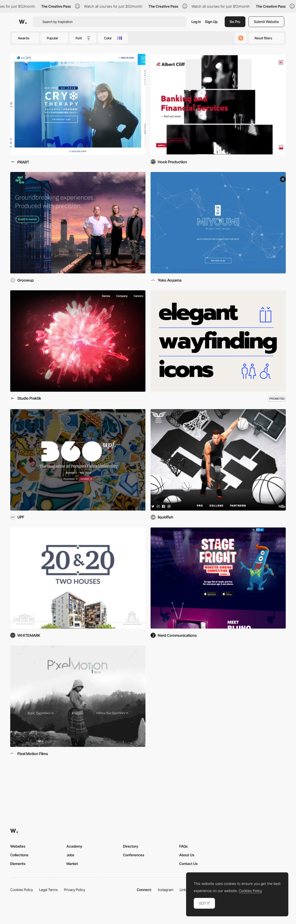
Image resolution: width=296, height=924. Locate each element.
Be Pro (235, 21)
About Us (186, 855)
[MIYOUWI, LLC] (218, 222)
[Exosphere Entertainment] (77, 222)
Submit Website (266, 21)
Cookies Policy (21, 889)
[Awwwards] (23, 22)
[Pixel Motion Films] (77, 696)
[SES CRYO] (77, 104)
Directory (130, 846)
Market (72, 863)
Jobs (70, 855)
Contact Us (188, 863)
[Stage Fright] (218, 578)
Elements (17, 863)
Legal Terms (48, 889)
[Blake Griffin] (218, 460)
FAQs (183, 846)
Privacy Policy (74, 889)
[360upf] (77, 460)
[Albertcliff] (218, 104)
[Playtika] (77, 341)
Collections (19, 855)
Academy (74, 846)
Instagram (166, 889)
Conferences (133, 855)
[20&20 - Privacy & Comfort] (77, 578)
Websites (17, 846)
